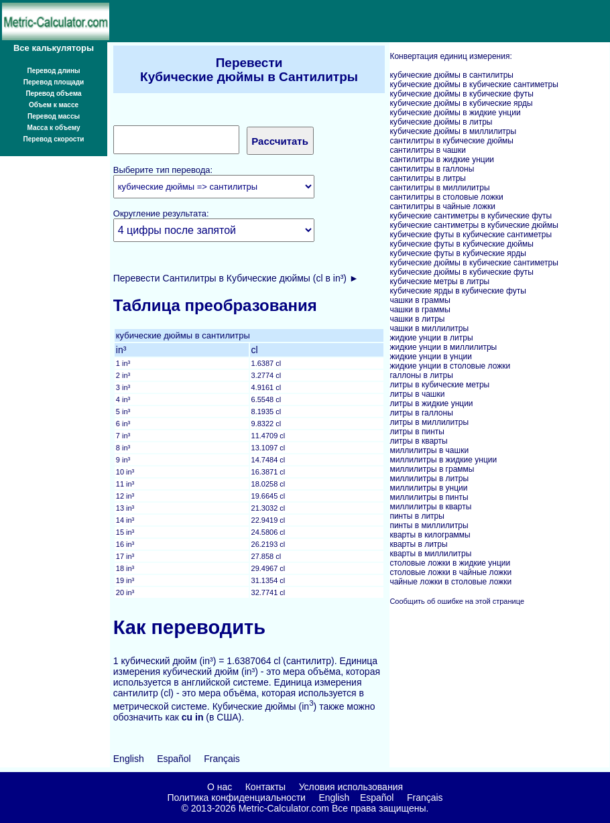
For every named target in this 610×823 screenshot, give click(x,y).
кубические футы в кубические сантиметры (470, 234)
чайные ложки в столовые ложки (450, 581)
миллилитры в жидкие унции (443, 459)
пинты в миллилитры (428, 525)
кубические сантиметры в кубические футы (470, 215)
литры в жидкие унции (431, 403)
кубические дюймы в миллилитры (452, 131)
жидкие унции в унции (430, 356)
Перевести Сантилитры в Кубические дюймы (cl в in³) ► (236, 278)
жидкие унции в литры (431, 337)
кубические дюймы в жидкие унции (454, 112)
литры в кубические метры (439, 384)
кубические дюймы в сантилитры (451, 75)
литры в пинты (416, 431)
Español (174, 758)
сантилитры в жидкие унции (441, 159)
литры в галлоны (420, 413)
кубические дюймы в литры (440, 122)
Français (222, 758)
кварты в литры (418, 544)
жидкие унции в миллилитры (443, 347)
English (128, 758)
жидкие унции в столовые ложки (449, 366)
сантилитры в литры (427, 178)
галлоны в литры (420, 375)
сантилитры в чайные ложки (442, 206)
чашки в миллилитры (429, 328)
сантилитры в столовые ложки (446, 197)
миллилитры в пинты (428, 497)
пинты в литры (416, 516)
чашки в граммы (419, 300)
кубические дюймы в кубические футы (461, 94)
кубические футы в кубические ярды (457, 253)
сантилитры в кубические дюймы (451, 140)
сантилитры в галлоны (431, 169)
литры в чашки (416, 394)
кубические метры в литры (439, 281)
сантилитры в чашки (427, 150)
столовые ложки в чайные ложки (450, 572)
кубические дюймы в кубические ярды (460, 103)
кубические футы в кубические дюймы (461, 244)
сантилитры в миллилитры (439, 187)
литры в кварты (418, 441)
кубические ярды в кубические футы (457, 291)
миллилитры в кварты (430, 506)
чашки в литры (416, 319)
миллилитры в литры (429, 478)
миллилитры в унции (428, 488)
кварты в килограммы (429, 535)
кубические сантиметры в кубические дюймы (473, 225)
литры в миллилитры (429, 422)
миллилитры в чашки (429, 450)
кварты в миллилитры (430, 553)
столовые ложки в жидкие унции (449, 563)
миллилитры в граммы (431, 469)
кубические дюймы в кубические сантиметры (473, 84)
